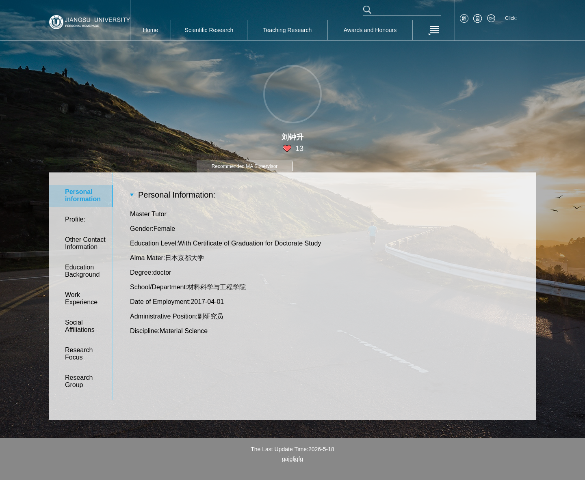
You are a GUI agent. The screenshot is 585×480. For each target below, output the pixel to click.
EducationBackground (82, 271)
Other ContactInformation (85, 243)
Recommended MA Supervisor (245, 166)
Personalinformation (83, 195)
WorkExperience (81, 298)
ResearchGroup (79, 381)
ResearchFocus (79, 354)
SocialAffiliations (80, 326)
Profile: (75, 219)
